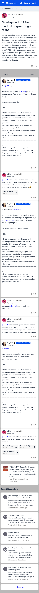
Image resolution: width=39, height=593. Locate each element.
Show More (19, 587)
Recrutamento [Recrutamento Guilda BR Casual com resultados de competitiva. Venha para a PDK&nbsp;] (13, 533)
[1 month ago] (22, 508)
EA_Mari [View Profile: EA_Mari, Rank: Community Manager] (10, 80)
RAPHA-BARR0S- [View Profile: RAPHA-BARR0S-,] (13, 540)
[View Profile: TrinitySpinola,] (5, 517)
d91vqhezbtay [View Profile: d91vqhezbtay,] (13, 508)
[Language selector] (16, 3)
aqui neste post (8, 220)
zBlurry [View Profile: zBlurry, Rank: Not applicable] (10, 14)
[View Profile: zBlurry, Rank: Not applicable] (4, 15)
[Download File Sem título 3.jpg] (17, 452)
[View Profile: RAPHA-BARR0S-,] (5, 534)
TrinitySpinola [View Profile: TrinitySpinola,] (12, 525)
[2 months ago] (23, 579)
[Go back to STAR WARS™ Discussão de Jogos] (22, 467)
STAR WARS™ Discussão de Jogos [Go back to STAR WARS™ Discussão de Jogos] (12, 9)
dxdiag (23, 91)
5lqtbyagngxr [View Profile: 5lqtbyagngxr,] (12, 560)
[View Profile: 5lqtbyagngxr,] (5, 549)
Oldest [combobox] (33, 74)
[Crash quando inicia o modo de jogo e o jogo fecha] (18, 83)
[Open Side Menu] (3, 3)
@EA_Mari (6, 180)
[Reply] (34, 66)
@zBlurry (8, 86)
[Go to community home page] (9, 3)
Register (27, 3)
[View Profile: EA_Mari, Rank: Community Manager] (4, 81)
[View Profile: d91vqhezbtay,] (5, 497)
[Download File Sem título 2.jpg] (34, 447)
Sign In (34, 3)
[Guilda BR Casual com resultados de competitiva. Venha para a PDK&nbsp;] (22, 536)
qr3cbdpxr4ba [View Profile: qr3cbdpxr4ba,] (13, 579)
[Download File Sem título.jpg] (16, 192)
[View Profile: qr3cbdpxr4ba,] (5, 569)
